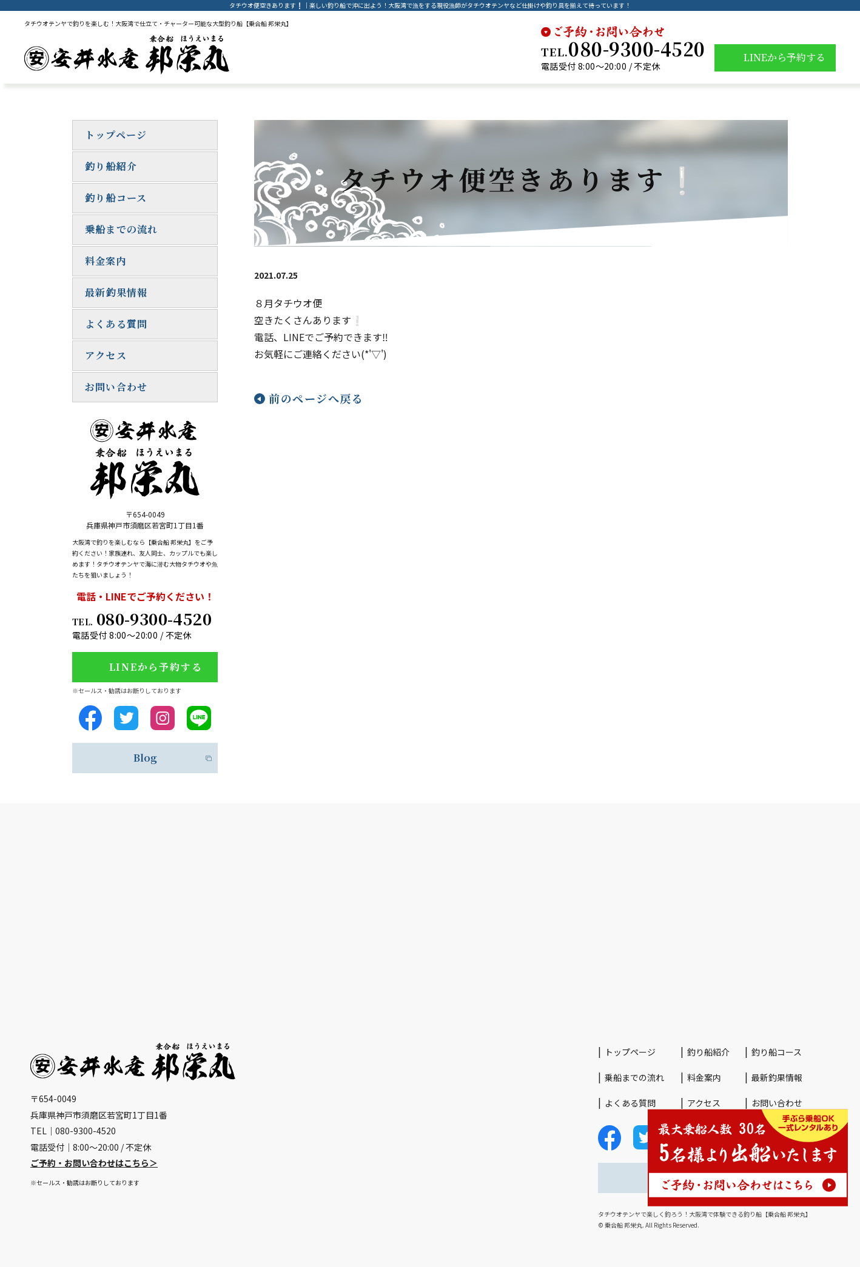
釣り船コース (116, 198)
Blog (145, 758)
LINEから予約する (784, 57)
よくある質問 (116, 324)
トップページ (116, 135)
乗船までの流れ (121, 229)
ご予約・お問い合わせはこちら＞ (94, 1163)
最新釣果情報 (116, 292)
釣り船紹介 (111, 166)
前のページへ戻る (316, 398)
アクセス (106, 355)
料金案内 (106, 261)
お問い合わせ (116, 387)
